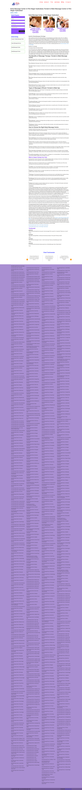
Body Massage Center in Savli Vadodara (33, 607)
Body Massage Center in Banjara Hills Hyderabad (17, 314)
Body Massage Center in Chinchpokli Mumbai (17, 405)
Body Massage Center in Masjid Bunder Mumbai (17, 398)
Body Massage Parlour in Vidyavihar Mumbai (48, 469)
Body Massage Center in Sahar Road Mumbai (17, 499)
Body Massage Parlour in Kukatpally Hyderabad (63, 475)
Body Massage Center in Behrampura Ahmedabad (33, 559)
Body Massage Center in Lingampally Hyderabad (33, 494)
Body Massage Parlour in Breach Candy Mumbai (48, 551)
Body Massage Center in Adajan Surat (33, 569)
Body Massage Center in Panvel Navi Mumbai (32, 355)
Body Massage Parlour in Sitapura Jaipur (64, 668)
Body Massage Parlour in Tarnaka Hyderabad (62, 467)
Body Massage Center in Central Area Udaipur (33, 684)
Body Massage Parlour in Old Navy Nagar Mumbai (48, 687)
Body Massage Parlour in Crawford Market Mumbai (47, 591)
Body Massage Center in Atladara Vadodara (32, 594)
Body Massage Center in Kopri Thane (33, 272)
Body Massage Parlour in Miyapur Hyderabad (62, 481)
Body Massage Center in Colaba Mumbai (18, 293)
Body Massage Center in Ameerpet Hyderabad (32, 399)
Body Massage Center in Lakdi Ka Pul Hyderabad (33, 477)
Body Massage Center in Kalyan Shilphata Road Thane (18, 768)
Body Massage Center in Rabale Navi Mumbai (32, 358)
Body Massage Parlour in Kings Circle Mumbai (48, 427)
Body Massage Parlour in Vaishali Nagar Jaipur (63, 673)
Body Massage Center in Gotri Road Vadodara (32, 612)
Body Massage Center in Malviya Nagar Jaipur (33, 654)
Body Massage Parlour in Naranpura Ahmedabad (63, 562)
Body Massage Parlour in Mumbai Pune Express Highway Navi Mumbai (63, 360)
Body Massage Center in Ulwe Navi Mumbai (32, 374)
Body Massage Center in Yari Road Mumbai (17, 514)
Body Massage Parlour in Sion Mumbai (48, 429)
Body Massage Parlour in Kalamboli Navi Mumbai (48, 314)
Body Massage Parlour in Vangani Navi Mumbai (63, 393)
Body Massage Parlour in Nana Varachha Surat (64, 591)
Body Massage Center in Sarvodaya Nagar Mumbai (17, 694)
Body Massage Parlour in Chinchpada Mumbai (48, 583)
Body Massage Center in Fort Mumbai (17, 278)
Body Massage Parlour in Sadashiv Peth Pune (63, 715)
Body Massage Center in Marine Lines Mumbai (17, 316)
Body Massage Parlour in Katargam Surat (64, 419)
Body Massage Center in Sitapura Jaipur (33, 651)
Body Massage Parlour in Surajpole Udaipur (63, 686)
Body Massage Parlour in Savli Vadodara (64, 621)
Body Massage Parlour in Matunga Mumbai (47, 351)
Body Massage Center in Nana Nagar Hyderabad (33, 516)
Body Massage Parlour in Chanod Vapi (63, 637)
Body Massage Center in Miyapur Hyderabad (32, 467)
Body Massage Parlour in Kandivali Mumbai (47, 375)
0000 (11, 13)
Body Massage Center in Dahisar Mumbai (18, 377)
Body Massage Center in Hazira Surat (33, 581)
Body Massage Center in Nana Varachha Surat (33, 577)
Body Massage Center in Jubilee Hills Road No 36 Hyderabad (32, 483)
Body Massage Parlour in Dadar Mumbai (48, 272)
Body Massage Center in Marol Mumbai (17, 504)
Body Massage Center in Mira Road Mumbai (17, 380)
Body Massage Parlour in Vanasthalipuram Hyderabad (62, 519)
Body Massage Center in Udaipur (32, 760)
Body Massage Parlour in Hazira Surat (63, 595)
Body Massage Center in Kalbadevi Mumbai (16, 593)
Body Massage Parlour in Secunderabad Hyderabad (63, 453)
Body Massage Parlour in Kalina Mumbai (48, 516)
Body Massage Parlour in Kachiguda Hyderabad (63, 541)
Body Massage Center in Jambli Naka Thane (17, 764)
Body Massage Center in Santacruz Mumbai (17, 351)
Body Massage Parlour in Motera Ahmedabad (62, 579)
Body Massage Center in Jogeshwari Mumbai (17, 359)
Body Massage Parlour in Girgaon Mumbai (47, 539)
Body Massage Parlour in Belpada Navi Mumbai (63, 327)
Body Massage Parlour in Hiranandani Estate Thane (48, 783)
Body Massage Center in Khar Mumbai (17, 349)
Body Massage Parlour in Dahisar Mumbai (47, 385)
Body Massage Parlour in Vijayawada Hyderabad (63, 538)
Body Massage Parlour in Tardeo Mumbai (48, 307)
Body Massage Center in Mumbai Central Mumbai (17, 325)
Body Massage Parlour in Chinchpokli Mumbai (48, 414)
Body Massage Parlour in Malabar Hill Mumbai (48, 650)
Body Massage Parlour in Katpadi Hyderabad (62, 546)
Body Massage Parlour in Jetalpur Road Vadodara (63, 629)
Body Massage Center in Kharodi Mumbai (18, 606)
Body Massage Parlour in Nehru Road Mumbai (48, 685)
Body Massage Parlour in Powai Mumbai (48, 382)
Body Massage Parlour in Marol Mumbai (48, 518)
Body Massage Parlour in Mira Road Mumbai (48, 387)
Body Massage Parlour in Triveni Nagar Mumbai (48, 734)
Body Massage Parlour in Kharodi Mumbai (47, 624)
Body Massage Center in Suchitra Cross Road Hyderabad (33, 497)
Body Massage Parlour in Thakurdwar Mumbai (48, 731)
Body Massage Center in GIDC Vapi (32, 621)
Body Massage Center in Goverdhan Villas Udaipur (33, 416)
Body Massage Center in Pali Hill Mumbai (18, 299)
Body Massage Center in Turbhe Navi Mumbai (33, 371)
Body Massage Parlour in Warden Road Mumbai (48, 752)
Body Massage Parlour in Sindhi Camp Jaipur (63, 661)
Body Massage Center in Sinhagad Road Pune (33, 697)
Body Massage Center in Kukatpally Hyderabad (32, 461)
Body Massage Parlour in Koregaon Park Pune (64, 725)
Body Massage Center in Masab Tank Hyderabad (33, 480)
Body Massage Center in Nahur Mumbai (17, 455)
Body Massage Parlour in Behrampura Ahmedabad (63, 573)
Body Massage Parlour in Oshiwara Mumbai (47, 480)
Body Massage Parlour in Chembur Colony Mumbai (47, 577)
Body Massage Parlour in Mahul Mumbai (48, 647)
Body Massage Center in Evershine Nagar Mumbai (18, 481)
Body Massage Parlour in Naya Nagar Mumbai (48, 679)
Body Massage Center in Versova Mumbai (16, 371)
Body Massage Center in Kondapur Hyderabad (32, 472)
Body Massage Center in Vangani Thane (33, 299)
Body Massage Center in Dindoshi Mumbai (16, 463)
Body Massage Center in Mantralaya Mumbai (17, 638)
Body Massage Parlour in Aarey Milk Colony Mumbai (48, 488)
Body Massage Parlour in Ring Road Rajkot (63, 755)
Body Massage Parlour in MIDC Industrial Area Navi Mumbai (63, 357)
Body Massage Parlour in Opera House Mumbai (48, 690)
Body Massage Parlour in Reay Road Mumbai (48, 422)
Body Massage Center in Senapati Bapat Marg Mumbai (17, 696)
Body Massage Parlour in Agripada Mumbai (47, 546)
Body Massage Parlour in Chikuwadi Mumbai (48, 588)
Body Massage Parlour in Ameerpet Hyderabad (63, 412)
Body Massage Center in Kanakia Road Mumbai (17, 596)
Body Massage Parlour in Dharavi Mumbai (47, 440)
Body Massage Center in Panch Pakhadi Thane (33, 282)
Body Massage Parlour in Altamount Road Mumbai (48, 548)
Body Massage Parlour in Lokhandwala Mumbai (48, 380)
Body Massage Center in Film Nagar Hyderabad (32, 393)
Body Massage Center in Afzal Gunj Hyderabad (32, 421)
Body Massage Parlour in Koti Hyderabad (64, 437)
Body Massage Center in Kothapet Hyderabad (32, 436)
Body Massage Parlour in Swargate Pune (64, 712)
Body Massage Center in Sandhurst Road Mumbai (18, 401)
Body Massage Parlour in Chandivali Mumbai (48, 490)
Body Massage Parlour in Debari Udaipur (63, 683)
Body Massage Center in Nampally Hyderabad (32, 426)
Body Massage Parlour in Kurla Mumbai (48, 431)
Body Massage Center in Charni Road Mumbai (17, 319)
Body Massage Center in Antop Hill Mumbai (16, 292)
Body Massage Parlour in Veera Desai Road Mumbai (48, 522)
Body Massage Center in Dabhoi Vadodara (32, 605)
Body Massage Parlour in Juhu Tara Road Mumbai (48, 607)
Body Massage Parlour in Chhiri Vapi (63, 633)
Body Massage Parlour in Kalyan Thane (48, 309)
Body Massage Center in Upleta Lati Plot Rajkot (33, 743)
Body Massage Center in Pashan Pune (33, 702)
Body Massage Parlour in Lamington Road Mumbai (48, 632)
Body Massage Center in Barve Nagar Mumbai (17, 585)
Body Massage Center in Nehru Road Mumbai (17, 665)
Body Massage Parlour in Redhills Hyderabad (62, 532)
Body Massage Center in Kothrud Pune (33, 690)
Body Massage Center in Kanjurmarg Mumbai (17, 451)
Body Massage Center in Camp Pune (32, 713)
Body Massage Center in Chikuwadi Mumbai (17, 573)
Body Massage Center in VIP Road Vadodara (32, 602)
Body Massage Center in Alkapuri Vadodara (32, 409)
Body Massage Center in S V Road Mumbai (16, 686)
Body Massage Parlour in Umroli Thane (63, 310)
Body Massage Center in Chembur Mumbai (16, 283)
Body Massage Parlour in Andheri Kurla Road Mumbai (48, 485)
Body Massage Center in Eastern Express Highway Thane (18, 753)
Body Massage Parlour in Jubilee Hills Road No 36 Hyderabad (63, 497)
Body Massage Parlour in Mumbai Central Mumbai (48, 331)
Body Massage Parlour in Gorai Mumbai (48, 495)
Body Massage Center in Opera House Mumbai (17, 670)
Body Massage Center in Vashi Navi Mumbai (17, 311)
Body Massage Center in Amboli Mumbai (18, 471)
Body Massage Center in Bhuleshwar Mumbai (17, 556)
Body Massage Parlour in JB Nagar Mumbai (47, 497)
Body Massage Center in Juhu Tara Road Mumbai (18, 591)
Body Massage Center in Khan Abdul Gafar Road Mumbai (17, 604)
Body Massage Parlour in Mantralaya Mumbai (48, 657)
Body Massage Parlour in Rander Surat (63, 598)
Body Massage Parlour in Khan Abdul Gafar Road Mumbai (48, 621)
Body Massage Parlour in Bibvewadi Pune (64, 730)
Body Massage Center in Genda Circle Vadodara (33, 609)
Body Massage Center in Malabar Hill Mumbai (17, 632)
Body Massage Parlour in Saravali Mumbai (47, 712)
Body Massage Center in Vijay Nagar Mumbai (17, 728)
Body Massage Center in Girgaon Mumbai (18, 524)
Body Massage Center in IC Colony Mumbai (16, 492)
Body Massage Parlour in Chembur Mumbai (47, 286)
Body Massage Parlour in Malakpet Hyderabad (63, 445)
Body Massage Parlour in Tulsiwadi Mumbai (47, 739)
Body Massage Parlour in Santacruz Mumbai (48, 358)
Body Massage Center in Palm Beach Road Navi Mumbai (33, 352)
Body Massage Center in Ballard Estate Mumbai (17, 548)
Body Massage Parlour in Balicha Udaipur (64, 692)
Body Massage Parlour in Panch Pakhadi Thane (64, 293)
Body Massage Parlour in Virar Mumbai (48, 400)
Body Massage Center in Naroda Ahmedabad (32, 546)
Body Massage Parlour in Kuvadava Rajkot (63, 752)
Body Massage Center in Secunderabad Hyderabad (33, 439)
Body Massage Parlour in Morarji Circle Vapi (63, 424)
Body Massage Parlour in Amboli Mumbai (48, 482)
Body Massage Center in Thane (32, 747)
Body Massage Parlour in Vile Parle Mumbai (47, 360)
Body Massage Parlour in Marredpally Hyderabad (63, 516)
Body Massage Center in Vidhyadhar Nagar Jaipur (32, 663)
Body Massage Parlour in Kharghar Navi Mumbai (63, 352)
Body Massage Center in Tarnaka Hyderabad (32, 453)
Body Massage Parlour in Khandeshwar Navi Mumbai (63, 349)
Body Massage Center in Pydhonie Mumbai (16, 681)
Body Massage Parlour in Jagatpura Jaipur (63, 676)
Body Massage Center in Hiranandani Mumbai (17, 446)
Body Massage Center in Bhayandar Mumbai (17, 383)
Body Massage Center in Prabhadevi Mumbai (17, 347)
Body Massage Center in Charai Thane (17, 745)
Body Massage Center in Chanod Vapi (33, 623)
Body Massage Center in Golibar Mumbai (18, 501)
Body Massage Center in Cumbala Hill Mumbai (17, 581)
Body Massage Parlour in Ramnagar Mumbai (48, 693)
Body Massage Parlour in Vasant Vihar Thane (63, 317)
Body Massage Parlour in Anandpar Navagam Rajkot (63, 741)
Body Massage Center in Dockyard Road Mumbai (17, 411)
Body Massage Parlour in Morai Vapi (63, 649)
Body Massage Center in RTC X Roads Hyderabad (33, 488)
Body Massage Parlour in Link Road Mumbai (47, 635)
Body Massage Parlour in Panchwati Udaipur (63, 697)
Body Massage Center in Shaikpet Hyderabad (32, 507)
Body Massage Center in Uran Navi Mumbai (32, 377)
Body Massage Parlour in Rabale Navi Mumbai (63, 371)
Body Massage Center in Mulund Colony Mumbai (17, 644)
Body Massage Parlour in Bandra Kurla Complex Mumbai (48, 566)
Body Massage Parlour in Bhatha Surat (63, 593)
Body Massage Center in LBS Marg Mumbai (16, 609)
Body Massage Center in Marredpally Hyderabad (32, 502)
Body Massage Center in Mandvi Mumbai (18, 634)
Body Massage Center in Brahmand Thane (17, 743)
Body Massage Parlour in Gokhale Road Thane (48, 780)
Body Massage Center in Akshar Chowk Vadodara (33, 597)
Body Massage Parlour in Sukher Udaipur (64, 699)
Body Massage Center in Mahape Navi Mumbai (33, 382)
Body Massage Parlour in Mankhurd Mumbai (48, 451)
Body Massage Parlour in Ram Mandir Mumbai (48, 368)
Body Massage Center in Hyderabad (32, 750)
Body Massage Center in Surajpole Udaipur (32, 667)
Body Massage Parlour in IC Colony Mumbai (47, 505)
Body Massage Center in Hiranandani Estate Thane (17, 761)
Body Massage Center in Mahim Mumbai (17, 342)
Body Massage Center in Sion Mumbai (17, 421)
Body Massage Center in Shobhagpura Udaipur (33, 672)
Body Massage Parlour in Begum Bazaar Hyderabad (63, 459)
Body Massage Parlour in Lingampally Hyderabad (63, 508)
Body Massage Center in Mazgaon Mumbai (16, 298)
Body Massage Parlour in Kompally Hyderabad (63, 513)
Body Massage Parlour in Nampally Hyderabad (63, 440)
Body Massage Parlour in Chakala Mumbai (47, 291)
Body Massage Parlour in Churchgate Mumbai (48, 270)
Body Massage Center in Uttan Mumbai (17, 723)
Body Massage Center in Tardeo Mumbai (18, 301)
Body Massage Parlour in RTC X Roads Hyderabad (63, 502)
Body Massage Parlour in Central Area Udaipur (63, 704)
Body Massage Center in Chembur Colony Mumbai (18, 562)
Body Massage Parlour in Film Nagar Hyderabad (63, 406)
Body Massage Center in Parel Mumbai (17, 280)
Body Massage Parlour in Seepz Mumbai (48, 509)
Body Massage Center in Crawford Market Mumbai (18, 575)
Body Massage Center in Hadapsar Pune (33, 688)
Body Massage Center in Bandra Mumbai (18, 273)
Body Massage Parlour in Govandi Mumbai (47, 449)
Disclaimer (57, 2)
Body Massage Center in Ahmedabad (33, 752)
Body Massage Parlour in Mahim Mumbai (48, 348)
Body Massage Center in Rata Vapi (32, 630)
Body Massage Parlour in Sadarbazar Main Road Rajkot (63, 758)
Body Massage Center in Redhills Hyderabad (32, 518)
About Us (47, 2)
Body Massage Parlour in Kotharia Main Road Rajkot (63, 749)
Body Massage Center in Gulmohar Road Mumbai (18, 527)
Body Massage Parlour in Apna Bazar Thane (48, 757)
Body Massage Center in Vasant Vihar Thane (33, 304)
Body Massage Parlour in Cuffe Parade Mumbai (48, 594)
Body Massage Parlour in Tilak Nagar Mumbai (48, 443)
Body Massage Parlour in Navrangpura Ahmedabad (63, 549)
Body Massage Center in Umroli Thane (33, 297)
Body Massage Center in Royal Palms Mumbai (17, 684)
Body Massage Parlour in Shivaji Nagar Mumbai (48, 723)
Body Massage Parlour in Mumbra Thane (64, 286)
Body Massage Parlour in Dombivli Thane (48, 772)
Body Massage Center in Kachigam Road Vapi (33, 633)
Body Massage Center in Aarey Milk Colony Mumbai (17, 476)
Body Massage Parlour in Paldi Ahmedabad (62, 417)
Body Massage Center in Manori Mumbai (18, 636)
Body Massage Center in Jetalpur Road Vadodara (33, 615)
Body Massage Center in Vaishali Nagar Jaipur (33, 657)
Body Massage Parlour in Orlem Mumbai (48, 499)
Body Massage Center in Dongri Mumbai (17, 543)
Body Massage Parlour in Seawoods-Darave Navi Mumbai (63, 376)
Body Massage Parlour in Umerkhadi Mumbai (48, 742)
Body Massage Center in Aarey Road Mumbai (17, 461)
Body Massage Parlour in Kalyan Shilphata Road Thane (62, 273)
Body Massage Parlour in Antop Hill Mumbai (47, 297)
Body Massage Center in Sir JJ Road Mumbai (17, 707)
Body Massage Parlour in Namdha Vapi (63, 640)
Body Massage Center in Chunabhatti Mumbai (17, 435)
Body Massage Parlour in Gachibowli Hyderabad (63, 489)
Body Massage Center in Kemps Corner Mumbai (17, 602)
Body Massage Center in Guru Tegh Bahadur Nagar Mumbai (17, 428)
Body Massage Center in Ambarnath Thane (32, 274)
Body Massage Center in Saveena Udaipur (33, 675)
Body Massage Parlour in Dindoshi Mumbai (47, 475)
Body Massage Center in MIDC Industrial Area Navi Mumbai (33, 344)
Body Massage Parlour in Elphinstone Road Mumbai (48, 342)
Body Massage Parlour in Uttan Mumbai (48, 744)
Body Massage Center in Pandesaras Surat (33, 589)
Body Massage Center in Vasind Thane (33, 306)
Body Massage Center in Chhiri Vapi (32, 619)
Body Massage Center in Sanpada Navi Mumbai (33, 360)
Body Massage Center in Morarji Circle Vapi (33, 411)
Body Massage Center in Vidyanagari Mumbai (17, 725)
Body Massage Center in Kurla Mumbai (17, 422)
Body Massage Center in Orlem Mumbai (17, 488)
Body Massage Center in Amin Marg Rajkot (32, 718)
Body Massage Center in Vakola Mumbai (17, 506)
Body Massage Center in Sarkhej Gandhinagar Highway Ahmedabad (32, 557)
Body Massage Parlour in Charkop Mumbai (47, 403)
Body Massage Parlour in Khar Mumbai (48, 355)
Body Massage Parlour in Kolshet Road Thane (63, 280)
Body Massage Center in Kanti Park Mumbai (17, 599)
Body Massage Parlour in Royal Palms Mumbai (48, 704)
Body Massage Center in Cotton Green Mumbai (17, 416)
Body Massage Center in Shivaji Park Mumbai (17, 704)
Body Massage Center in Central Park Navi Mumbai (33, 319)
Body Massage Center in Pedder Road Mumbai (17, 675)
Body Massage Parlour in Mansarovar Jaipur (63, 656)
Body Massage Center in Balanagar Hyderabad (32, 458)
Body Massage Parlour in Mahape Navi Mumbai (63, 395)
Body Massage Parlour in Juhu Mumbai (48, 362)
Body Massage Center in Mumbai (16, 267)
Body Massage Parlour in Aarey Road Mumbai (48, 472)
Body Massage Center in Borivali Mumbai (18, 277)
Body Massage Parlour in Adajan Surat (63, 583)
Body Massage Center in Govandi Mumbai (16, 438)
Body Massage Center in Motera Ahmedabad (32, 565)
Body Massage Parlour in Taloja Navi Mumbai (63, 382)
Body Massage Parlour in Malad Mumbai (48, 372)
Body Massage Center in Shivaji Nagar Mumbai (17, 702)
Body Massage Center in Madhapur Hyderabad (32, 388)
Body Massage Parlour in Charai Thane (48, 766)
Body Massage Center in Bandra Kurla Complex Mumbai (17, 551)
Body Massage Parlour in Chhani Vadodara (62, 614)
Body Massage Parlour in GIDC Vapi (63, 635)
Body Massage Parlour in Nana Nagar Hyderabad (63, 530)
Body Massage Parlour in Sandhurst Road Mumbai (48, 408)
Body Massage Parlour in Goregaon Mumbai (48, 370)
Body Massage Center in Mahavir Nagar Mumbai (17, 628)
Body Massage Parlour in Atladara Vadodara (62, 608)
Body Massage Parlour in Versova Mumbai (47, 377)
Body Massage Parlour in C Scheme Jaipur (63, 653)
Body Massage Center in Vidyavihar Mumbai (17, 458)
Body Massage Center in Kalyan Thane (17, 303)
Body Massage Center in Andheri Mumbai (18, 275)
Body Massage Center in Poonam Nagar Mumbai (17, 678)
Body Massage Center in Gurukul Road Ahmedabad (33, 554)
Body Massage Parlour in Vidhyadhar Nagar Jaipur (63, 681)
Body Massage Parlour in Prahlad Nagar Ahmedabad (63, 565)
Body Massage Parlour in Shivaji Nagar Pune (63, 432)
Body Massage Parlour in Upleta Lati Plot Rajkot (63, 765)
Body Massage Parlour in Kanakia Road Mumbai (48, 613)
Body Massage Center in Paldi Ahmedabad (31, 404)
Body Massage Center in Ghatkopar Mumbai (17, 444)
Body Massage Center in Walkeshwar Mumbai (17, 330)
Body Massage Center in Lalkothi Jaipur (33, 647)
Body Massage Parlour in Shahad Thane (63, 300)
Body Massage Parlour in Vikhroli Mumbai (47, 460)
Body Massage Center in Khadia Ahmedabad (32, 562)
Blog (62, 2)
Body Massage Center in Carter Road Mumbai (17, 541)
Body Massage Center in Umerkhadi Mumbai (17, 721)
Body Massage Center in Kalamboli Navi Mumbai (17, 308)
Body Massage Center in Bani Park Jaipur (33, 643)
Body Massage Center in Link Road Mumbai (17, 617)
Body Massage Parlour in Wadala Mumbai (47, 435)
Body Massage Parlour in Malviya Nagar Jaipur (63, 670)
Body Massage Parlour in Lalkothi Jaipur (63, 663)
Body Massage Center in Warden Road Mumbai (17, 731)
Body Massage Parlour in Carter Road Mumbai (48, 557)
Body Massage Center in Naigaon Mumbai (16, 385)
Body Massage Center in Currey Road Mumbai (17, 408)
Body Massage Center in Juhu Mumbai (17, 356)
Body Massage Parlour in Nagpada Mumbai (47, 668)
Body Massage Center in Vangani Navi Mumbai (33, 380)
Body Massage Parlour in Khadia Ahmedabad (62, 576)
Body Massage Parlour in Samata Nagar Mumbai (48, 709)
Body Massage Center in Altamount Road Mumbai (18, 534)
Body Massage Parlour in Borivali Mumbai (47, 280)
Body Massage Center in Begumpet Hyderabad (32, 442)
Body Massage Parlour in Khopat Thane (63, 277)
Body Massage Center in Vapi (31, 757)
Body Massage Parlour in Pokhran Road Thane (63, 298)
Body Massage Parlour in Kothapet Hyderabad (63, 451)
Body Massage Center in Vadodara (32, 755)
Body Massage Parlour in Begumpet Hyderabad (63, 456)
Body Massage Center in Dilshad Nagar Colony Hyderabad (33, 529)
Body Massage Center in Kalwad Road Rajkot (33, 726)
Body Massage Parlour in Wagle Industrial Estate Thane (64, 322)
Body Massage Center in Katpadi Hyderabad (32, 532)
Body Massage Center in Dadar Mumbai (17, 272)
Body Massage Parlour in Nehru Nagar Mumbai (48, 682)
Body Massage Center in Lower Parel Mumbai (17, 340)
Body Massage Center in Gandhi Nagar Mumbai (17, 522)
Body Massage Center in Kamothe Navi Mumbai (33, 330)
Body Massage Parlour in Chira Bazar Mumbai (48, 586)
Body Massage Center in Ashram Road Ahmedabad (33, 540)
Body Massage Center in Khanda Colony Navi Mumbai (33, 333)
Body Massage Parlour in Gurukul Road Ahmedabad (63, 568)
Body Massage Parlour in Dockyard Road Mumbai (48, 419)
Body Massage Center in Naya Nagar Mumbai (17, 659)
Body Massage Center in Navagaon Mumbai (17, 654)
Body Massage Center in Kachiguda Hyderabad (32, 527)
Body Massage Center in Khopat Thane (33, 267)
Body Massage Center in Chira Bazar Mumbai (17, 570)
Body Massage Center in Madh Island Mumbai (17, 625)
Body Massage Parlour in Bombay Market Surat (64, 586)
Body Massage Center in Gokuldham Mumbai (17, 466)
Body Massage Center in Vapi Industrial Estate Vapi (33, 629)
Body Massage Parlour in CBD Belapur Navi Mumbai (63, 330)
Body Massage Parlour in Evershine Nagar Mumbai (47, 493)
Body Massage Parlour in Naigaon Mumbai (47, 393)
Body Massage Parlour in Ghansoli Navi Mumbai (63, 335)
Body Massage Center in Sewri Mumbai (17, 424)
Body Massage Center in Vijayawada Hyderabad (32, 524)
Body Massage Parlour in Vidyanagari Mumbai (48, 746)
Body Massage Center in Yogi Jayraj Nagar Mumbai (17, 733)
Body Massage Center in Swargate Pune (33, 692)
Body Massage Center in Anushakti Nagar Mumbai (18, 545)
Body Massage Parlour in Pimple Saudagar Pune (62, 728)
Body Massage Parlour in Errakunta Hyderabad (63, 470)
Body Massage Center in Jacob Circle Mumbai (17, 588)
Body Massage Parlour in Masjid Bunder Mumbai (48, 405)
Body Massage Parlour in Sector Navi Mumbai (63, 379)
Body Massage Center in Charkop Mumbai (16, 395)
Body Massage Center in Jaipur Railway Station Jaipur (33, 650)
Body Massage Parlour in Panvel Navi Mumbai (63, 368)
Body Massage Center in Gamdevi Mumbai (16, 519)
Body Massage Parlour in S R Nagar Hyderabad (63, 461)
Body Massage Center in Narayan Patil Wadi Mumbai (17, 651)
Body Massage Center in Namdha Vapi (33, 626)
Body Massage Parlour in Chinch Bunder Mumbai (48, 580)
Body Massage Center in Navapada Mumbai (17, 656)
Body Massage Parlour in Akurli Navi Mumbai (63, 324)
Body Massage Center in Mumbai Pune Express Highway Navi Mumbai (33, 347)
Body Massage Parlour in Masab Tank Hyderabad (63, 494)
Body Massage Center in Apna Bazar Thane (17, 736)
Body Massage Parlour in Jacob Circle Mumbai (48, 605)
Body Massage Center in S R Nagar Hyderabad (32, 447)
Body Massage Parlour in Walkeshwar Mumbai (48, 336)
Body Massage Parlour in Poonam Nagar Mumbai (48, 698)
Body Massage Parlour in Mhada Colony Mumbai (48, 640)
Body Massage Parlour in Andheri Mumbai (47, 277)
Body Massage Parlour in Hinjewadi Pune (64, 719)
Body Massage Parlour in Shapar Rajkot (63, 759)
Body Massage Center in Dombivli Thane (17, 750)
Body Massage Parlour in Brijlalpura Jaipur (63, 678)
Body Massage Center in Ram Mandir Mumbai (17, 361)
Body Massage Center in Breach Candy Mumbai (17, 536)
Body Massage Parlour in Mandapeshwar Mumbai (48, 660)
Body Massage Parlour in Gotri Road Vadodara (63, 626)
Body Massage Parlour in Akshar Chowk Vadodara (63, 611)
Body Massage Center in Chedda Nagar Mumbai (17, 559)
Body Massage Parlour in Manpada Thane (47, 769)
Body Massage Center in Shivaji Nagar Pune (33, 418)
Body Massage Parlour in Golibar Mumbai (47, 514)
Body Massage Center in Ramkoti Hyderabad (32, 428)
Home (41, 2)
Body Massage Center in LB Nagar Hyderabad (32, 434)
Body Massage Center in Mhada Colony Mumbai (17, 622)
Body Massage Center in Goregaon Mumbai (17, 364)
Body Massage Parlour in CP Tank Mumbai (47, 554)
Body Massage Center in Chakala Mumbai (18, 286)
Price (52, 2)
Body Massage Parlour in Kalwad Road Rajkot (63, 747)
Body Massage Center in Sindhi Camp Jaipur (33, 645)
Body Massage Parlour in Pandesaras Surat (63, 603)
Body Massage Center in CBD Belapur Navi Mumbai (33, 317)
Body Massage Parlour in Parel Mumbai (48, 283)
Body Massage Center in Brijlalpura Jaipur (33, 660)
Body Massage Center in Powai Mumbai (17, 376)
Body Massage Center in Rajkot (32, 745)
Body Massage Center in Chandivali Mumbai (17, 479)
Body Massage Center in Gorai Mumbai (17, 483)
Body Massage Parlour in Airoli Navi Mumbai (63, 341)
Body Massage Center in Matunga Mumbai (16, 344)
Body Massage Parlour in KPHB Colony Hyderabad (63, 478)
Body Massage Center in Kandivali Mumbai (16, 368)
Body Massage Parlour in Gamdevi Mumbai (47, 533)
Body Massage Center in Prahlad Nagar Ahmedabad (33, 551)
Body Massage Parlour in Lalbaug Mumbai (47, 301)
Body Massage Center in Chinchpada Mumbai (17, 567)
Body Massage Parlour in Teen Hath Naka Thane (64, 306)
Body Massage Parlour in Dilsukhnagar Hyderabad (63, 409)
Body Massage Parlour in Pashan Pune (63, 723)
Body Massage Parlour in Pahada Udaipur (62, 702)
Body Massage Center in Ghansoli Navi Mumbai (33, 322)
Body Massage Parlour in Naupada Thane (63, 289)
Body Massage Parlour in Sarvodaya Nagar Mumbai (48, 715)
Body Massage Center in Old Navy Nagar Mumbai (17, 667)
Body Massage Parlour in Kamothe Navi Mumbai (63, 343)
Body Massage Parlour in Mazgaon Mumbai (47, 304)
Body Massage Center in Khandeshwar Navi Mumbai (33, 336)
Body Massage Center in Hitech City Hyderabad (32, 385)
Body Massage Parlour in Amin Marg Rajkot (63, 738)
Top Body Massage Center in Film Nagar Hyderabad (38, 226)
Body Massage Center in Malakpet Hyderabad (32, 431)
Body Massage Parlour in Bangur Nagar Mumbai (48, 507)
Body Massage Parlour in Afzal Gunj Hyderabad (63, 435)
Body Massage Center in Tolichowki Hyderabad (32, 510)
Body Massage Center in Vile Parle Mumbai (16, 354)
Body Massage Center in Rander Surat (33, 584)
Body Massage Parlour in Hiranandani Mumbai (48, 457)
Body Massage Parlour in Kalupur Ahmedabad (62, 582)
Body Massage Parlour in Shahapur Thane (63, 303)
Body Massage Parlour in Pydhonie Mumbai (47, 701)
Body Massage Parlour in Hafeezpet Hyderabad (63, 483)
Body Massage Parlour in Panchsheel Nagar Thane (63, 296)
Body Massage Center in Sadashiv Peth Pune (33, 694)
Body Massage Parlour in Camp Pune (63, 733)
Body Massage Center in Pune (47, 267)
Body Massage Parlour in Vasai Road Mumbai (48, 396)
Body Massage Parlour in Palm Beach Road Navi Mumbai (63, 365)
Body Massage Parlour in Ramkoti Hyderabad (62, 442)
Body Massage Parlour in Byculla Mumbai (47, 411)
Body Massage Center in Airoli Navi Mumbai (32, 328)
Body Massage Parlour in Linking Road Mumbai (48, 637)
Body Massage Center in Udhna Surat (33, 586)
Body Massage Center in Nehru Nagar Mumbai (17, 662)
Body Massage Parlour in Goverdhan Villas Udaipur (63, 430)
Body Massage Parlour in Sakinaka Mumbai (47, 294)
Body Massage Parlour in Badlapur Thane (48, 759)
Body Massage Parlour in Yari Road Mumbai (47, 528)
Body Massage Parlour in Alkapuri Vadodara (62, 422)
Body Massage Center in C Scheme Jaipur (33, 638)
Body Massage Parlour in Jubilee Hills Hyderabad (63, 404)
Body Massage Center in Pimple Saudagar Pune (32, 708)
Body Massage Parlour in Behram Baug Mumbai (48, 530)
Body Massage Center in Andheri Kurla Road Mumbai (17, 473)
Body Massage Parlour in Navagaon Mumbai (48, 674)
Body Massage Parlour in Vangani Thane (64, 312)
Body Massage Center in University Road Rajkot (33, 741)
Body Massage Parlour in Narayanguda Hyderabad (63, 500)
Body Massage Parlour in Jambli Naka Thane (63, 268)
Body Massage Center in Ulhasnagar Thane (17, 305)
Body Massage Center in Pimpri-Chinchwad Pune (32, 687)
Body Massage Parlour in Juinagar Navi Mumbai (63, 338)
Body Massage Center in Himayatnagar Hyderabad (33, 513)
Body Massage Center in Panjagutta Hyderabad (32, 450)
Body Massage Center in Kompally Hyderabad (32, 499)
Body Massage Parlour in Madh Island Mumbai (48, 643)
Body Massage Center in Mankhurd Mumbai (17, 441)
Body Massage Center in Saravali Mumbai (18, 691)
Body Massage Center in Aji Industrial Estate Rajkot (33, 715)
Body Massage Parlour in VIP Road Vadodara (63, 616)
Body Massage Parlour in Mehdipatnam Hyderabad (63, 414)
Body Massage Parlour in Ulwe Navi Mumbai (63, 387)
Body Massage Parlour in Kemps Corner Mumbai (48, 618)
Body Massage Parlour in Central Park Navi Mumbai (63, 333)
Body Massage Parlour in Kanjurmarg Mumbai (48, 462)
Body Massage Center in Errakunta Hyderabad (32, 456)
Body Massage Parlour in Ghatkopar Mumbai (48, 454)
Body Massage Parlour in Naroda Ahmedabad (62, 560)
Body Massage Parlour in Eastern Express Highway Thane (47, 775)
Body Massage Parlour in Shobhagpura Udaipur (63, 690)
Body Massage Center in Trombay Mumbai (16, 715)
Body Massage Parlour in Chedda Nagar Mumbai (48, 575)
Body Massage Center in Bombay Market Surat (33, 572)
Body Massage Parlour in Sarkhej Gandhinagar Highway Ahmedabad (63, 571)
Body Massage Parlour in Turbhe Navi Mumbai (63, 384)
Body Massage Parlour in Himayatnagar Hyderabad (63, 527)
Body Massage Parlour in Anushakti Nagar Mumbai (48, 561)
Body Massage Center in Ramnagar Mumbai (17, 673)
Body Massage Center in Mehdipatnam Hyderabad (33, 401)
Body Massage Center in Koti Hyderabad (33, 423)
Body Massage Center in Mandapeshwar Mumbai (17, 641)
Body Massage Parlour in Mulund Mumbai (47, 289)
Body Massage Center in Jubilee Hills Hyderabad (32, 390)
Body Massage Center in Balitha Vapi (32, 624)
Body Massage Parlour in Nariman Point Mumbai (48, 339)
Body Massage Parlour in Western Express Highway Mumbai (47, 525)
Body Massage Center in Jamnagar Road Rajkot (33, 724)
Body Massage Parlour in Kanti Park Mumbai (48, 616)
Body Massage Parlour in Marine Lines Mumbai (48, 323)
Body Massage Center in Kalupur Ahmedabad (32, 568)
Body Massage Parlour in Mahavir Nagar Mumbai (48, 646)
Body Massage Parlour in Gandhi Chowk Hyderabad (63, 535)
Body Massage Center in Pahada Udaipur (33, 681)
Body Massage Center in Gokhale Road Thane (17, 758)
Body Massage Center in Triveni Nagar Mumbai (17, 713)
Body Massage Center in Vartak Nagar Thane (33, 301)
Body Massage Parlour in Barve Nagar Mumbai (48, 602)
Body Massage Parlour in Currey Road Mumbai (48, 416)
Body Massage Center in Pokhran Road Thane (33, 288)
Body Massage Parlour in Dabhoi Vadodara (62, 619)
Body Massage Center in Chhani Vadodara (32, 599)
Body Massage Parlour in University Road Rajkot (64, 762)
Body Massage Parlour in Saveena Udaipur (62, 694)
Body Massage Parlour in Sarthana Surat (64, 597)
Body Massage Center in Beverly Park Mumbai (17, 553)
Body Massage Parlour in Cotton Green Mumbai (48, 425)
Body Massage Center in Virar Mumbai (17, 393)
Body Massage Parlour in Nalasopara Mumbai (48, 398)
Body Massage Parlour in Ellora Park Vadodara (63, 605)
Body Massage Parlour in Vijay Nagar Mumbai (48, 749)
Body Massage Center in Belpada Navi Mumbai (33, 314)
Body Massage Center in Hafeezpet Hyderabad (32, 469)
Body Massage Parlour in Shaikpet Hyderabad (62, 522)
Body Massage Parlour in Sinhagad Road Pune (64, 717)
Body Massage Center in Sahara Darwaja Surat (33, 575)
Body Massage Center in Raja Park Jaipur (33, 413)
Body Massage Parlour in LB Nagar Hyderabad (63, 448)
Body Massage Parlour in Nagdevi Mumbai (47, 665)
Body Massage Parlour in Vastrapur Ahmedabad (63, 557)
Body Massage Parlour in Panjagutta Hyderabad (63, 464)
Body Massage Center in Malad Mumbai (17, 366)
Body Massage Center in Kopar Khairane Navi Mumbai (33, 341)
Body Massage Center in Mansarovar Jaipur (33, 641)
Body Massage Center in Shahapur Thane (33, 291)
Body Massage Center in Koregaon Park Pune (33, 705)
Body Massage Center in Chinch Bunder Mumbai (17, 564)
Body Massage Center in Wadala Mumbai (18, 426)
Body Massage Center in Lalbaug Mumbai (18, 295)
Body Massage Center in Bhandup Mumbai (16, 453)
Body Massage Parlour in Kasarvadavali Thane (63, 275)
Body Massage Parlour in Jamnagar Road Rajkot (63, 744)
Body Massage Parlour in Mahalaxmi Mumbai (48, 334)
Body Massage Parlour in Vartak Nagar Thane (63, 314)
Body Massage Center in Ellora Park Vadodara (32, 591)
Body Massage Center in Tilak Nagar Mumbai (17, 433)
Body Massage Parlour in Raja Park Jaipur (63, 427)
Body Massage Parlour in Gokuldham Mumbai (48, 478)
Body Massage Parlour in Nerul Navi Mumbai (63, 363)
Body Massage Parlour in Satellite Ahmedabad (62, 552)
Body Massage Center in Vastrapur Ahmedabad (32, 543)
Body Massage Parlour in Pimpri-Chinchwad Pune (62, 707)
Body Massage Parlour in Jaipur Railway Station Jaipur (63, 666)
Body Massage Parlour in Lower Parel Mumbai (48, 346)
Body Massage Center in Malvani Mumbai (18, 489)
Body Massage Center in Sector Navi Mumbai (32, 366)
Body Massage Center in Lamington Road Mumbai (18, 614)
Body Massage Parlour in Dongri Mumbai (48, 558)
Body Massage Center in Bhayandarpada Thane (18, 741)
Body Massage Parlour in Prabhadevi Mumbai (48, 353)
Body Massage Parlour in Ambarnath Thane (63, 284)
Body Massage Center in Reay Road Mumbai (17, 413)
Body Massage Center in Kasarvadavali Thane (17, 771)
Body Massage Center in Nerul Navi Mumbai (32, 350)
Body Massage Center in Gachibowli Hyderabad (32, 475)
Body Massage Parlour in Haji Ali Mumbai (48, 543)
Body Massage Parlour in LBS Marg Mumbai (47, 627)
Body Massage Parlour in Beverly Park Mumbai (48, 569)
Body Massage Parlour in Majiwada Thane (63, 308)
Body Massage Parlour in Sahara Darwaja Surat (62, 589)
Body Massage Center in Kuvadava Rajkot (33, 731)
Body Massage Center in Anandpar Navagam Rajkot (32, 721)
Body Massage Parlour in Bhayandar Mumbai (48, 390)
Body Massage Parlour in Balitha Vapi (63, 638)
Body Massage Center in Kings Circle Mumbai (17, 419)
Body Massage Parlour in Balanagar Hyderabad (63, 472)
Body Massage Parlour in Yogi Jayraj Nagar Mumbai (48, 754)
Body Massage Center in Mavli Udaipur (33, 669)
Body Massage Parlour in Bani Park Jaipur (63, 659)
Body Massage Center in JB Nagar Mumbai (16, 486)
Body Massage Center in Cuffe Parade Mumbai (17, 578)
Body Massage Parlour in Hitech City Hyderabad (63, 398)
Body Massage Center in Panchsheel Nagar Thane (32, 285)
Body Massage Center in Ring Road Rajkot (32, 733)
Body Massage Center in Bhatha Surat (33, 579)
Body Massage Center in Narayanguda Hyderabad (33, 486)
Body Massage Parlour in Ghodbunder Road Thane (48, 778)
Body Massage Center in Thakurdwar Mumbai (17, 710)
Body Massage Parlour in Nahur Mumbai (48, 467)
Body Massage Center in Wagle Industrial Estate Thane (33, 309)
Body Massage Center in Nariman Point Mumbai (17, 333)
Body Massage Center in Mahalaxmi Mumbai (17, 327)
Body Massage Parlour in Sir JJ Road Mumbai (48, 728)
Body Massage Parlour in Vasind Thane (63, 319)
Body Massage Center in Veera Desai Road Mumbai (17, 509)
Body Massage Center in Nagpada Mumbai (16, 648)
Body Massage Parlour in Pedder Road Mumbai (48, 695)
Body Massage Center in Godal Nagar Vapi (33, 618)
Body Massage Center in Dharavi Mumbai (18, 430)
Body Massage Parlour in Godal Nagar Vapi (63, 632)
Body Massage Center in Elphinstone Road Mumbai (17, 335)
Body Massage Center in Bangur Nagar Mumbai (17, 495)
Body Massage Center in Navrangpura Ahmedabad (33, 535)
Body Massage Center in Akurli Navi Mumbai (32, 311)
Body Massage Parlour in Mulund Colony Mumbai (48, 663)
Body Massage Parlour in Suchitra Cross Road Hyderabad (64, 511)
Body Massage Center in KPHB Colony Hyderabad (33, 464)
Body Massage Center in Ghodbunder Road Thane (17, 756)
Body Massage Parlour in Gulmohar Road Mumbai (48, 541)
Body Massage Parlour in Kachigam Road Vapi (63, 647)
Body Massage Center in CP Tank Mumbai (18, 538)
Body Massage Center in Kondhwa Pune (33, 711)
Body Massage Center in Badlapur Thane (18, 738)
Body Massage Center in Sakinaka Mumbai (16, 289)
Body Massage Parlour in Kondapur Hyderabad (63, 486)
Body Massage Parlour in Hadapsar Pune (64, 709)
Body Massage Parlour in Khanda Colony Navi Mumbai (64, 346)
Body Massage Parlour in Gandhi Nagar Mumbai (48, 536)
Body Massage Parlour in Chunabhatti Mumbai (48, 446)
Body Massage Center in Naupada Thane (33, 278)
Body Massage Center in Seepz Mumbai (17, 496)
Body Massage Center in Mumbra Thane (33, 276)
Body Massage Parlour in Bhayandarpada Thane (46, 762)
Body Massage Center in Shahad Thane (33, 289)
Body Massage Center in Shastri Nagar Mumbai (17, 699)
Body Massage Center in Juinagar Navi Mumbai (33, 325)
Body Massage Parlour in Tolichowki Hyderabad (63, 524)
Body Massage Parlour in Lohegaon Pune (64, 721)
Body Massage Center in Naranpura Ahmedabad (32, 548)
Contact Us (68, 2)
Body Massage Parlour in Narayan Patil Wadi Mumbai (48, 671)
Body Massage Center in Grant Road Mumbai (17, 322)
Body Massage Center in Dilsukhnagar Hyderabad (33, 396)
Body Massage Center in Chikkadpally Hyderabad (33, 491)
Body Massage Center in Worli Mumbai (17, 337)
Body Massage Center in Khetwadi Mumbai (16, 611)
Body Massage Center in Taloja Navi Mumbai (32, 369)
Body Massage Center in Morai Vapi (32, 635)
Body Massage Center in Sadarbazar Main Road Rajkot (32, 736)
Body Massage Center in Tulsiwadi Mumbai (16, 718)
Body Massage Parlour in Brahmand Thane (48, 764)
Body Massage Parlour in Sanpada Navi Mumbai (63, 373)
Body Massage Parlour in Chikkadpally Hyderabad (63, 505)
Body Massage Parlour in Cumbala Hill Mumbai (48, 597)
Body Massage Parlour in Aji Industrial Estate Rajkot (63, 736)
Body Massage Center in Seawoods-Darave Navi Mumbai (32, 363)
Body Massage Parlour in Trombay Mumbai (47, 736)
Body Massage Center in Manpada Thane (18, 747)
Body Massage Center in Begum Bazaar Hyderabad (33, 445)
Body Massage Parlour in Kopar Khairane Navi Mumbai (64, 354)
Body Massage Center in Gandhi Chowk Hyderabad (33, 521)
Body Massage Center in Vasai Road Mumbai (17, 388)
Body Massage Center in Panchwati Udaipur (32, 678)
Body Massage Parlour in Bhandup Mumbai (47, 465)
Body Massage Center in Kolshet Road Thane (33, 270)
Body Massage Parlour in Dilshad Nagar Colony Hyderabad (63, 543)
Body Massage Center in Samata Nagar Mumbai (17, 689)
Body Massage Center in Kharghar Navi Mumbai (33, 339)
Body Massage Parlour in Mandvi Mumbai (47, 653)
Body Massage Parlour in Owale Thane (63, 290)
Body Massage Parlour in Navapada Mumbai (48, 676)
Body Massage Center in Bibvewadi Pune (33, 709)
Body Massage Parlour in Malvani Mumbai (47, 502)
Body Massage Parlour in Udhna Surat (63, 600)
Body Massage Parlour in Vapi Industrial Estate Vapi (63, 643)
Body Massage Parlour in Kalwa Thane (63, 270)
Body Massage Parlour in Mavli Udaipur (63, 687)
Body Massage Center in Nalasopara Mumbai (17, 391)
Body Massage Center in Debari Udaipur (33, 665)
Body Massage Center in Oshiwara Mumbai (16, 469)
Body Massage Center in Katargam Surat (33, 406)
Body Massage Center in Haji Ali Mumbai (17, 528)
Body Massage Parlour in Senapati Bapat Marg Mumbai (48, 717)
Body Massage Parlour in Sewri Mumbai (48, 432)
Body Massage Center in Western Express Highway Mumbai (18, 511)
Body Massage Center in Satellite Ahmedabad (32, 537)
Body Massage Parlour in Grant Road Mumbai (48, 328)
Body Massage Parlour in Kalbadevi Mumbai (47, 610)
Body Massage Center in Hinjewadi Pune (33, 699)
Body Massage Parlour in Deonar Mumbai (47, 599)
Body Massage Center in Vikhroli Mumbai (18, 448)
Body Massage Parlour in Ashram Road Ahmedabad (63, 554)
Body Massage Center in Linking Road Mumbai (17, 620)
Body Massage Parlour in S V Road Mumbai (47, 706)
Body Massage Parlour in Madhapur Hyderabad (63, 401)
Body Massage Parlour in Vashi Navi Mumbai (48, 317)
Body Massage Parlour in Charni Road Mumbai (48, 325)
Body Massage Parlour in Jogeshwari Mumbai (48, 365)
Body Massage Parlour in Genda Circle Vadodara (63, 623)
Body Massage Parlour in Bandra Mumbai (47, 274)
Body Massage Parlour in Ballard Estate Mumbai (48, 564)
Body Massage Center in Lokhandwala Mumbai (17, 374)
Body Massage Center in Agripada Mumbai (16, 531)
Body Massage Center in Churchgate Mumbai (17, 270)
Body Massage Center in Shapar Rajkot (33, 738)
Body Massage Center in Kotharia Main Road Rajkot (33, 729)
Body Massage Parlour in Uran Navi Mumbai (63, 390)
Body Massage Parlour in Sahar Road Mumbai (48, 512)
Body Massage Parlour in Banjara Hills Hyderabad (48, 320)
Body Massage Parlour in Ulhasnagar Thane (48, 312)
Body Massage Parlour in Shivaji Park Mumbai (48, 725)
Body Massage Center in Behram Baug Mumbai (17, 517)
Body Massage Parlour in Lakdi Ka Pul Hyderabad (63, 492)
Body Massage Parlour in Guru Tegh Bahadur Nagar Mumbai (48, 438)
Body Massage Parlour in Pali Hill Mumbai (48, 306)
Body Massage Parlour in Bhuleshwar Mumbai (48, 572)
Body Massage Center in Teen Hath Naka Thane (33, 294)
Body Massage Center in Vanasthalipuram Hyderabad (31, 505)
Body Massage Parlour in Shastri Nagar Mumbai (48, 720)
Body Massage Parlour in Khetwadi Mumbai (47, 629)
